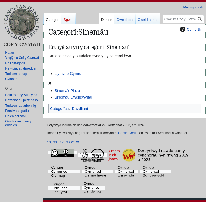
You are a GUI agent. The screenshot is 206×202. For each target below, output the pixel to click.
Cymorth (190, 29)
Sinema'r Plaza (67, 91)
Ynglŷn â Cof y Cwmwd (63, 142)
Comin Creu (127, 133)
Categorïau (59, 108)
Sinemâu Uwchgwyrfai (73, 97)
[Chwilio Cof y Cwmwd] (183, 19)
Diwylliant (80, 108)
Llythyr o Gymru (67, 73)
